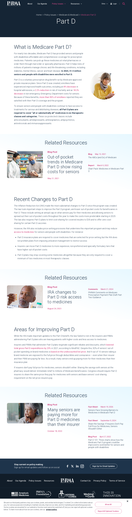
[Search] (123, 4)
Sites (105, 4)
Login (113, 4)
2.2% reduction (42, 90)
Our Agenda (42, 4)
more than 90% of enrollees (52, 97)
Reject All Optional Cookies (108, 511)
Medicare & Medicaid (68, 15)
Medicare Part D (88, 15)
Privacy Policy (99, 480)
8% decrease (70, 86)
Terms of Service (117, 480)
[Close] (127, 501)
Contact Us (85, 480)
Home (39, 15)
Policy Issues (59, 4)
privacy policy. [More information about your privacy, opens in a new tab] (51, 510)
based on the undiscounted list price (68, 353)
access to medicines (24, 233)
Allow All (108, 505)
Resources (76, 4)
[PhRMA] (14, 3)
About (29, 4)
